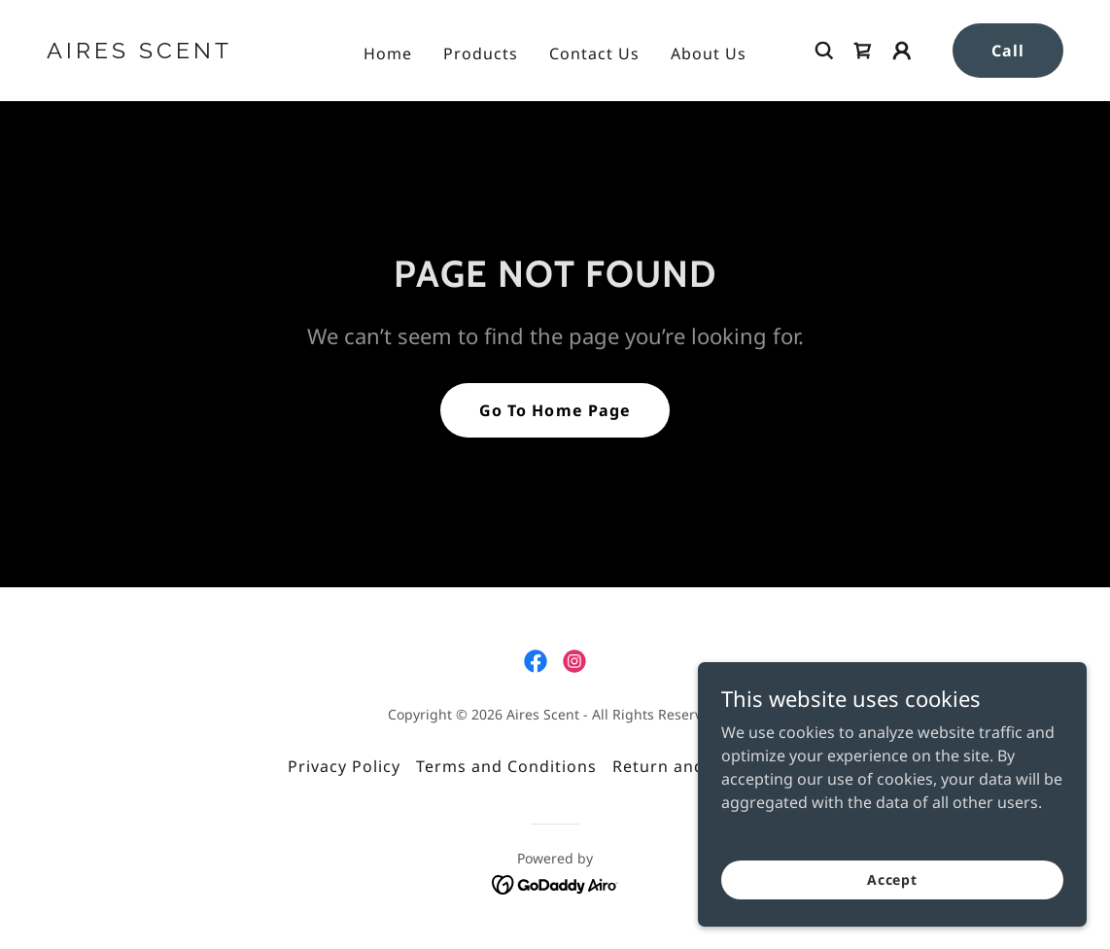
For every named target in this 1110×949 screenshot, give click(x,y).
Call (1007, 50)
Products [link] (480, 53)
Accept (892, 879)
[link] (180, 52)
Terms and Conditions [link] (506, 766)
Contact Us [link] (594, 53)
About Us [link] (708, 53)
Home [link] (388, 53)
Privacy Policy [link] (344, 766)
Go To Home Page (554, 410)
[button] (902, 50)
